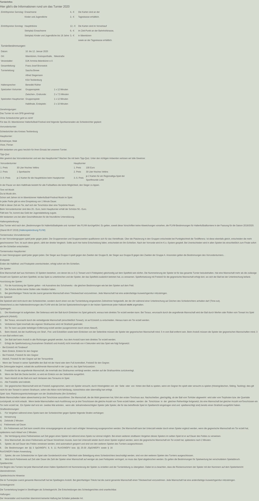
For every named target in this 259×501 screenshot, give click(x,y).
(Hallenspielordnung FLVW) (32, 230)
